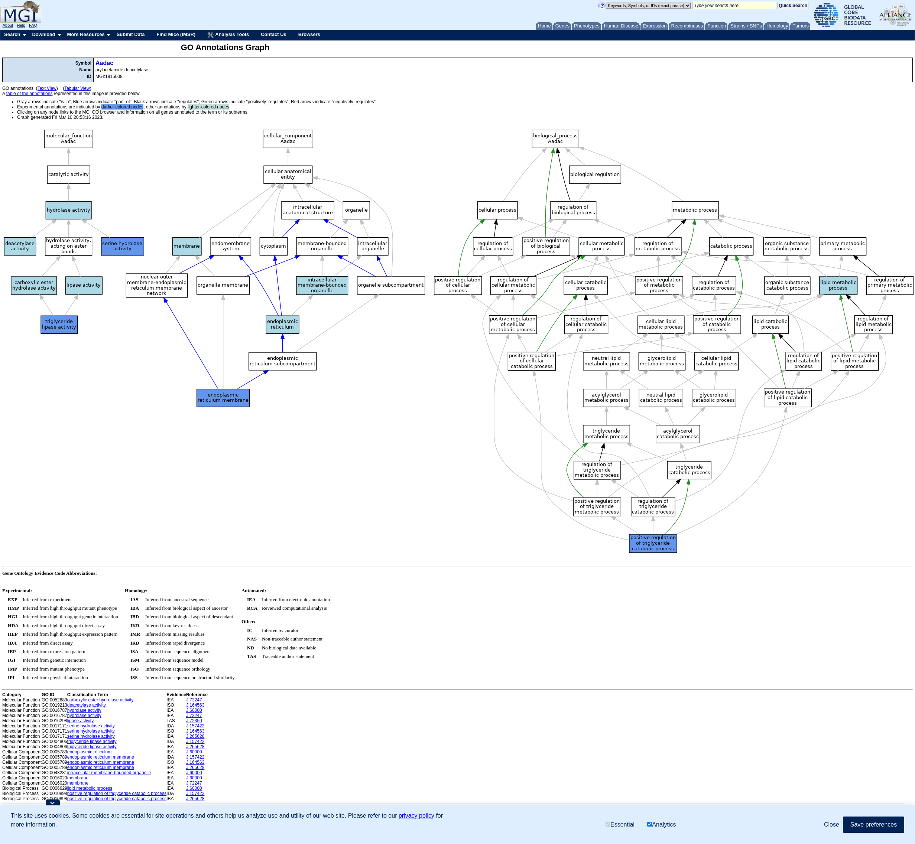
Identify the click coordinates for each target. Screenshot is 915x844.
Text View (47, 88)
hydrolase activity (84, 710)
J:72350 (194, 720)
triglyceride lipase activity (92, 741)
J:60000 (194, 710)
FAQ (33, 25)
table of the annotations (29, 93)
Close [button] (831, 824)
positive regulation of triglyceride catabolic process (116, 793)
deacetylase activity (86, 705)
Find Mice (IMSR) (175, 34)
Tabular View (77, 88)
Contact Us (273, 34)
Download (43, 34)
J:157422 (195, 726)
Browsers (309, 34)
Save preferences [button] (873, 824)
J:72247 (194, 700)
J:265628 (195, 736)
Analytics (661, 824)
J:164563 (195, 705)
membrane (77, 778)
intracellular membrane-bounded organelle (109, 772)
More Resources (85, 34)
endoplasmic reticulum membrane (100, 757)
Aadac (104, 63)
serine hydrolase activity (91, 726)
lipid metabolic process (89, 788)
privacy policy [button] (416, 815)
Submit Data (131, 34)
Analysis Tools (228, 35)
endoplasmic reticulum (89, 752)
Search (12, 34)
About (8, 25)
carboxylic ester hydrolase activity (100, 700)
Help (21, 25)
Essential (620, 824)
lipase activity (80, 720)
